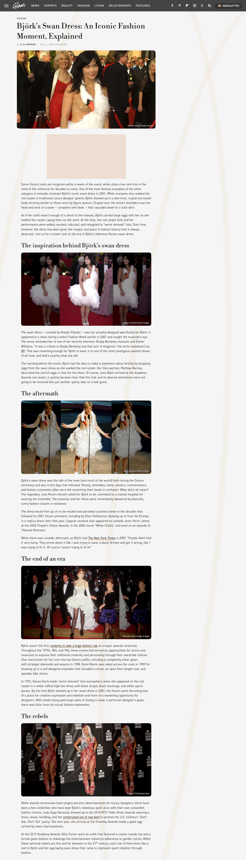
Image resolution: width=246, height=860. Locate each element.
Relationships (120, 5)
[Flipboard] (187, 7)
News (35, 5)
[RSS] (210, 7)
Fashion (83, 5)
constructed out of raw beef (81, 817)
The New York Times (101, 538)
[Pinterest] (180, 7)
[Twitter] (202, 7)
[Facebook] (172, 7)
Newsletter (228, 6)
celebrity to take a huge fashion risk (74, 646)
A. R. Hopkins (28, 44)
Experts (50, 5)
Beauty (67, 5)
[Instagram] (195, 7)
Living (99, 5)
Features (143, 5)
